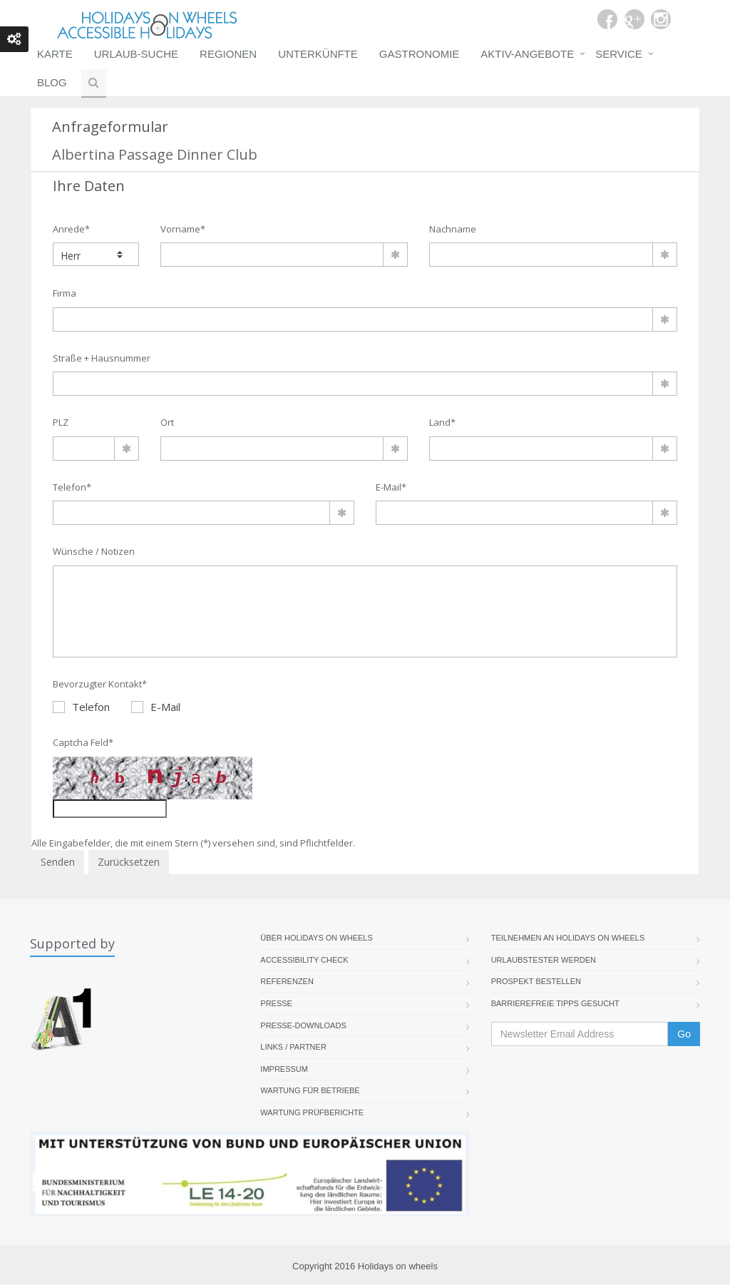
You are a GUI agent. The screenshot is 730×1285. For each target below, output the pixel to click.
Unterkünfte (318, 54)
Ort (167, 422)
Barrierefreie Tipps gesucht (555, 1003)
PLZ (60, 422)
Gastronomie (419, 54)
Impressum (284, 1069)
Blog (52, 82)
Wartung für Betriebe (309, 1090)
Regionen (228, 54)
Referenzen (287, 981)
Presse (276, 1003)
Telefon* (72, 487)
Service (618, 54)
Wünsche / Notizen (94, 551)
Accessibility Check (304, 960)
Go (684, 1034)
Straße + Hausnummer (101, 358)
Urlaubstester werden (543, 960)
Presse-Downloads (303, 1025)
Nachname (452, 228)
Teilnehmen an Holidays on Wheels (568, 937)
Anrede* (71, 228)
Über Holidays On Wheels (316, 937)
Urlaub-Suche (136, 54)
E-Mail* (391, 487)
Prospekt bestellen (536, 981)
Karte (55, 54)
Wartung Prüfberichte (312, 1112)
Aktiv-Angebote (527, 54)
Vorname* (182, 228)
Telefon (81, 707)
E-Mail (155, 707)
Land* (442, 422)
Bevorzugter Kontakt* (100, 683)
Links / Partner (293, 1047)
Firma (64, 293)
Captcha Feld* (83, 742)
